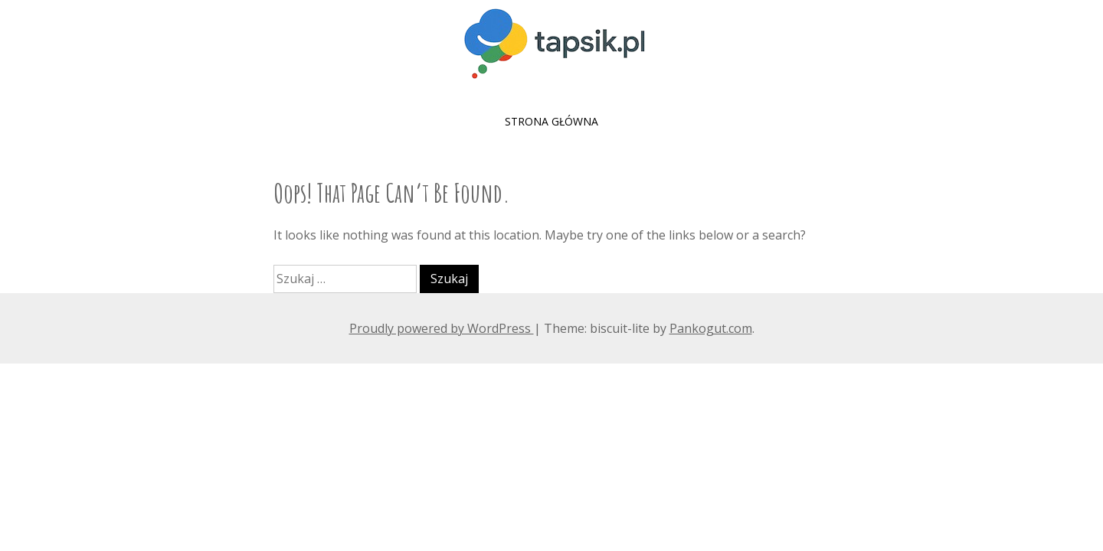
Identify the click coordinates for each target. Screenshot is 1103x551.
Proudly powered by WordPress (441, 328)
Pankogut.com (710, 328)
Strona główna (551, 121)
